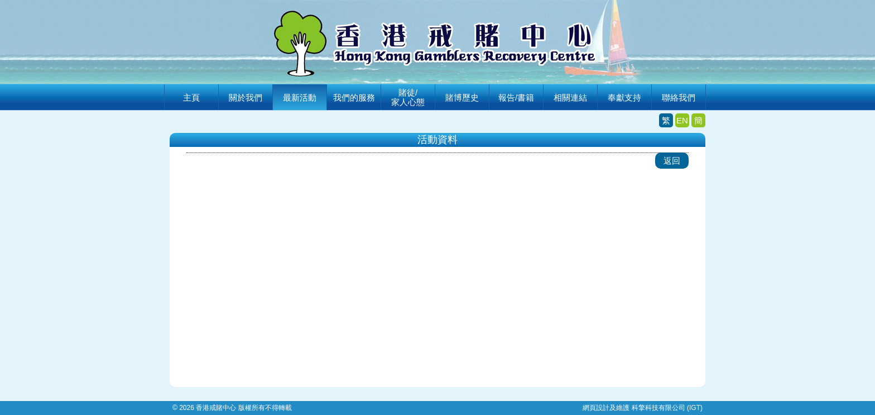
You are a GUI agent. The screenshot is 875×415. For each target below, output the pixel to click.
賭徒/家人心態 (408, 97)
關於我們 (245, 97)
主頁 (191, 97)
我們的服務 (354, 97)
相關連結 (570, 97)
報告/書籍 (516, 97)
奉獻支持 (624, 97)
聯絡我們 (678, 97)
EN (682, 120)
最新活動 (299, 97)
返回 (672, 160)
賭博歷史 (462, 97)
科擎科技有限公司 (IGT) (667, 408)
